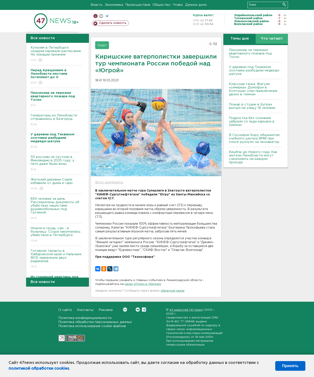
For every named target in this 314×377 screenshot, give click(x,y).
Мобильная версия (95, 16)
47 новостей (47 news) (186, 310)
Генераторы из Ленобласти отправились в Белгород (56, 120)
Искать (284, 4)
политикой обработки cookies (39, 368)
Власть (97, 4)
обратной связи (172, 291)
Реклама (106, 310)
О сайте (65, 310)
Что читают (272, 38)
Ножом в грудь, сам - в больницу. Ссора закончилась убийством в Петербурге (56, 235)
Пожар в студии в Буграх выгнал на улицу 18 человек (252, 106)
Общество (161, 4)
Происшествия (137, 4)
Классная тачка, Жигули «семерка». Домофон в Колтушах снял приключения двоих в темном (253, 89)
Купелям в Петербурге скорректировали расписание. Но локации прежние (56, 54)
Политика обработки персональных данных (95, 322)
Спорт (102, 45)
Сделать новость (112, 23)
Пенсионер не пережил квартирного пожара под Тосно (250, 53)
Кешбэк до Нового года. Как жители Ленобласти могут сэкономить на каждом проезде (253, 157)
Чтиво (178, 4)
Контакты (85, 310)
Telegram (144, 309)
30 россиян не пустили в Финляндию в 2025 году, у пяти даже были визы (56, 163)
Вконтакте (125, 309)
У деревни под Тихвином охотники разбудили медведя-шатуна (254, 70)
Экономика (114, 4)
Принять (290, 366)
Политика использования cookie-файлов (92, 326)
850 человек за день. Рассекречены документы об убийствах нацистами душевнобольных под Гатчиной (56, 208)
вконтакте (101, 16)
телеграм (107, 16)
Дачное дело (196, 4)
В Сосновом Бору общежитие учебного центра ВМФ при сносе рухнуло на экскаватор (254, 138)
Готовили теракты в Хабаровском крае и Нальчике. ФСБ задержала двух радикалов (56, 259)
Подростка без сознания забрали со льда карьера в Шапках (251, 121)
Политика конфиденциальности (85, 318)
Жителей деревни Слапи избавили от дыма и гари (56, 184)
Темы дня (239, 38)
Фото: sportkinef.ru (109, 182)
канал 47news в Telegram (142, 284)
